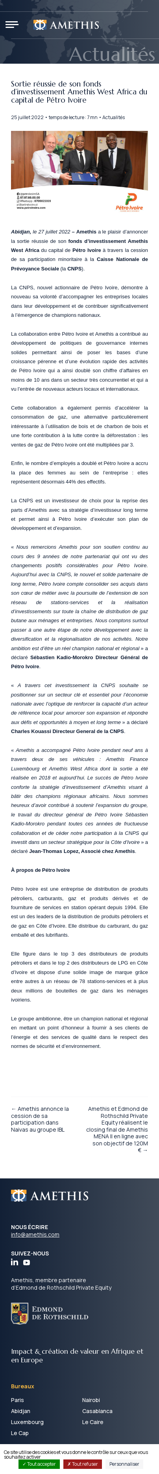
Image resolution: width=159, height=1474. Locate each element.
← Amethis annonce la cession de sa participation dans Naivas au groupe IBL (40, 1119)
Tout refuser (82, 1464)
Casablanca (97, 1411)
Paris (17, 1400)
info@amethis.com (35, 1234)
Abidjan (20, 1411)
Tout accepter (39, 1464)
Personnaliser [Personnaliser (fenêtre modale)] (124, 1464)
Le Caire (93, 1422)
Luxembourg (27, 1422)
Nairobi (91, 1400)
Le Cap (20, 1433)
